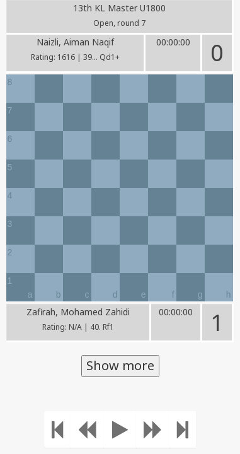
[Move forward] (153, 429)
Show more (120, 365)
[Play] (120, 429)
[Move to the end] (182, 429)
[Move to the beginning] (57, 429)
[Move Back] (87, 429)
